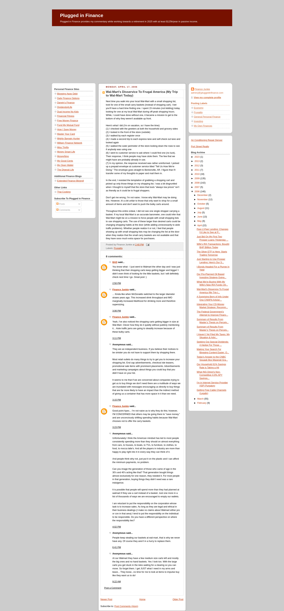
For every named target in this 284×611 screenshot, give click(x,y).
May (199, 221)
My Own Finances (203, 126)
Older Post (178, 599)
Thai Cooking (64, 192)
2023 (197, 157)
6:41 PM (116, 547)
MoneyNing (63, 156)
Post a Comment (112, 588)
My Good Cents (65, 161)
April (199, 225)
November (202, 199)
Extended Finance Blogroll (70, 181)
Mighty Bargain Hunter (68, 138)
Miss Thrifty (63, 147)
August (201, 208)
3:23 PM (116, 427)
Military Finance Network (69, 143)
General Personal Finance (207, 117)
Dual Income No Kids (68, 111)
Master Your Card (66, 134)
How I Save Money (66, 129)
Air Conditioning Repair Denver (207, 140)
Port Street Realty (200, 146)
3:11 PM (116, 338)
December (202, 195)
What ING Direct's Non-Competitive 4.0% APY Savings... (209, 375)
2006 (197, 191)
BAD (114, 262)
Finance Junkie (120, 289)
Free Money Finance (67, 120)
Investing (198, 121)
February (202, 403)
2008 (197, 183)
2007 (197, 187)
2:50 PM (116, 283)
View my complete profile (207, 97)
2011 (197, 170)
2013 (197, 161)
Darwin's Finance (66, 102)
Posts (60, 204)
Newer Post (106, 599)
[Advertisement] (142, 53)
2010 (197, 174)
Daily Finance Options (68, 98)
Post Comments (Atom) (126, 606)
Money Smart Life (66, 152)
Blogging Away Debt (67, 93)
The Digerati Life (65, 169)
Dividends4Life (64, 107)
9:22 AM (116, 581)
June (200, 216)
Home (142, 599)
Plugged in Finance (81, 15)
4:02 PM (116, 527)
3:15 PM (116, 400)
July (199, 212)
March (200, 399)
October (201, 204)
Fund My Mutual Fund (68, 125)
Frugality (118, 248)
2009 (197, 178)
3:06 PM (116, 311)
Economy (199, 108)
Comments (63, 210)
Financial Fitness (65, 116)
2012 (197, 165)
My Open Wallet (65, 165)
